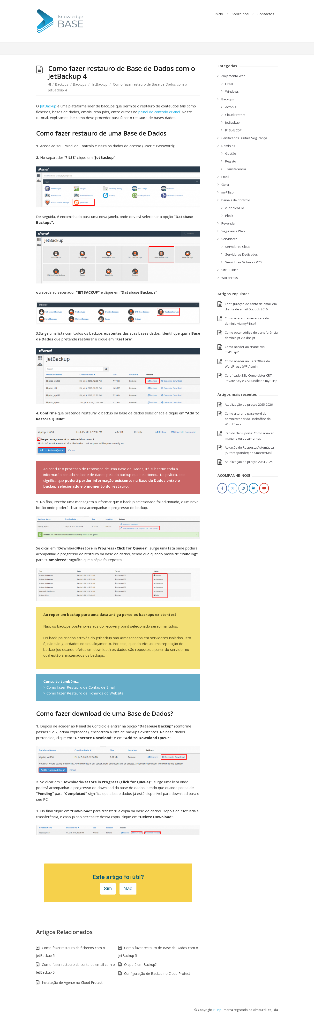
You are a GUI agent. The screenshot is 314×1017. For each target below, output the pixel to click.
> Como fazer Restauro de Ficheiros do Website (83, 693)
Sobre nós (240, 13)
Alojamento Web (233, 76)
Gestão (230, 153)
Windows (232, 91)
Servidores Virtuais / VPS (243, 262)
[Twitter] (232, 488)
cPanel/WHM (234, 208)
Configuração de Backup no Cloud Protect (157, 973)
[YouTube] (264, 488)
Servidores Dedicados (241, 254)
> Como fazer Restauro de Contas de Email (79, 687)
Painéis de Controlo (235, 200)
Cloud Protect (235, 115)
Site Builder (229, 270)
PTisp (217, 1010)
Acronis (230, 107)
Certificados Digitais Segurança (244, 138)
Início (219, 13)
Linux (229, 83)
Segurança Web (233, 231)
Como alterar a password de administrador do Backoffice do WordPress (248, 418)
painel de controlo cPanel (158, 111)
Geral (225, 184)
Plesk (229, 215)
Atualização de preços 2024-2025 (249, 462)
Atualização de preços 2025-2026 (249, 404)
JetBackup (99, 84)
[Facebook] (222, 488)
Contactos (265, 13)
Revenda (228, 223)
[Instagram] (243, 488)
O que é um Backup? (140, 964)
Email (225, 177)
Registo (230, 161)
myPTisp (227, 192)
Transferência (235, 169)
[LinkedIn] (253, 488)
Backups (61, 84)
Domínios (228, 146)
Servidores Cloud (238, 246)
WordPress (229, 277)
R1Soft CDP (233, 130)
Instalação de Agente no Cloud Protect (72, 982)
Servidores (229, 239)
